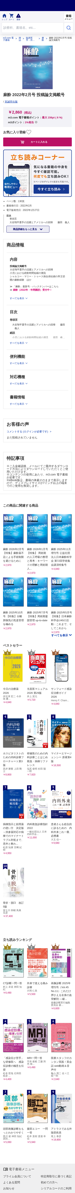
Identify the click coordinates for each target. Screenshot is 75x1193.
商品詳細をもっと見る (25, 229)
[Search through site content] (33, 28)
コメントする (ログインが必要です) (28, 431)
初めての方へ (49, 1182)
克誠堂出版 (11, 101)
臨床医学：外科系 (30, 39)
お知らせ (8, 1188)
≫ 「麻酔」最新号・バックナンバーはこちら (34, 286)
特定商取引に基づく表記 (56, 1176)
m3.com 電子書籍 (8, 39)
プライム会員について (17, 1176)
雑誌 (20, 39)
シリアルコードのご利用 (56, 1188)
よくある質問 (11, 1182)
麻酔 (43, 39)
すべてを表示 (60, 635)
